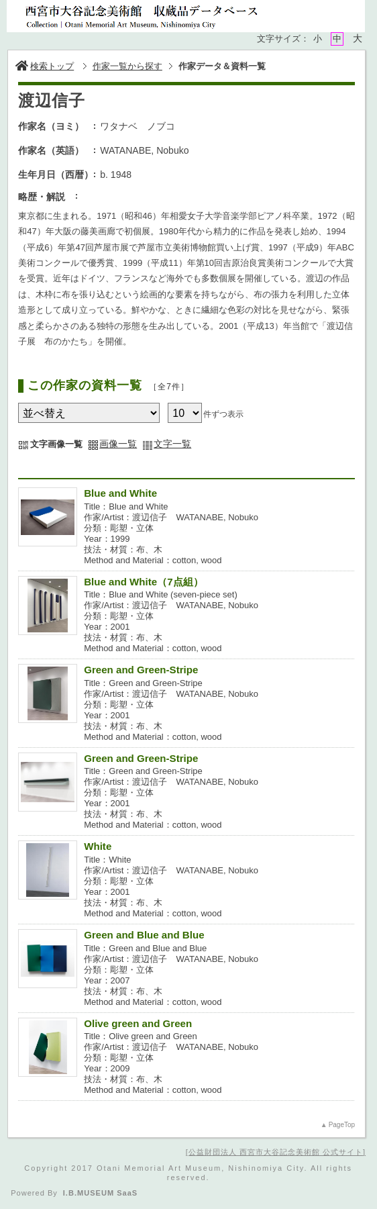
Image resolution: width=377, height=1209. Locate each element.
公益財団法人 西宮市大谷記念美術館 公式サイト (275, 1152)
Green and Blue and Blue (144, 934)
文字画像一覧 (56, 444)
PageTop (342, 1124)
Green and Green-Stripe (141, 669)
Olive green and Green (138, 1023)
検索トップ (44, 66)
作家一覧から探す (127, 66)
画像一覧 (118, 443)
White (97, 846)
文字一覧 (172, 443)
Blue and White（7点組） (143, 581)
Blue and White (120, 493)
